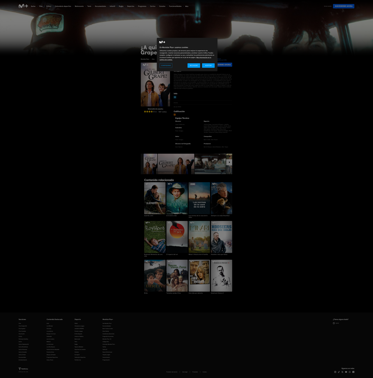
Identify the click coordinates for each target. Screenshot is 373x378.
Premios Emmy (50, 352)
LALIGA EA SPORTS (79, 328)
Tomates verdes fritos (173, 293)
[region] (187, 54)
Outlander (49, 336)
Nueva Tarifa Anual (107, 352)
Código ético (106, 341)
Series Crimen (22, 354)
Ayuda (336, 323)
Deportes (130, 6)
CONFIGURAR (166, 65)
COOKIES (205, 372)
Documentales (100, 6)
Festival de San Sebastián (53, 349)
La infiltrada (50, 326)
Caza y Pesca (50, 360)
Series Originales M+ (24, 344)
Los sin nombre (50, 339)
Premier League (79, 331)
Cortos (152, 6)
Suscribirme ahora (343, 6)
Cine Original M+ (23, 326)
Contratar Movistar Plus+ (109, 344)
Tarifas (104, 347)
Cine (41, 6)
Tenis (89, 6)
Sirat (48, 323)
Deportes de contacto (80, 349)
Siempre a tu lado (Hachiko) (220, 215)
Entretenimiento (23, 360)
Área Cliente (106, 331)
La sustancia (50, 331)
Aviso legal (184, 372)
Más (186, 6)
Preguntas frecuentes (108, 336)
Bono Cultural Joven (108, 328)
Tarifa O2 (105, 349)
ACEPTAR (208, 65)
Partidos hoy (78, 360)
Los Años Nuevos (51, 347)
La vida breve (50, 344)
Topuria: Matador (79, 347)
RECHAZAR (194, 65)
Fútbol (48, 6)
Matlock (49, 341)
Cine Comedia (22, 331)
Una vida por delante (196, 293)
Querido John (148, 215)
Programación (106, 360)
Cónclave (49, 328)
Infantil (112, 6)
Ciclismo (77, 352)
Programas (142, 6)
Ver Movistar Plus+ (107, 323)
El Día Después (78, 333)
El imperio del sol (172, 254)
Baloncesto (79, 6)
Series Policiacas (23, 349)
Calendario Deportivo (80, 357)
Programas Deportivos (52, 357)
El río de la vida (171, 215)
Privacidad (195, 372)
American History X (217, 293)
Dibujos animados (51, 354)
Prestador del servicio (171, 372)
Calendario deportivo (63, 6)
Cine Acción (22, 333)
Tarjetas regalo (106, 354)
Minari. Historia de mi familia (198, 254)
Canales (162, 6)
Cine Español (22, 328)
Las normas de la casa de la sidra (198, 216)
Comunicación (106, 357)
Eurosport (77, 354)
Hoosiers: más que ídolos (219, 254)
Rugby (121, 6)
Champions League (79, 326)
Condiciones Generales (108, 333)
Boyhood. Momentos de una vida (153, 255)
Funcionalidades (175, 6)
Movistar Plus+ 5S (107, 339)
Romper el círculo (51, 333)
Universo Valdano (79, 336)
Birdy (146, 293)
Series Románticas (23, 347)
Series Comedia (23, 352)
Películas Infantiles (23, 339)
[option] (151, 164)
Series (33, 6)
